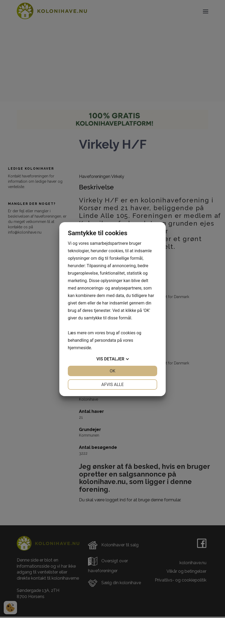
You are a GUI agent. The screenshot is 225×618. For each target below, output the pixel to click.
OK (112, 370)
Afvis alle (112, 384)
